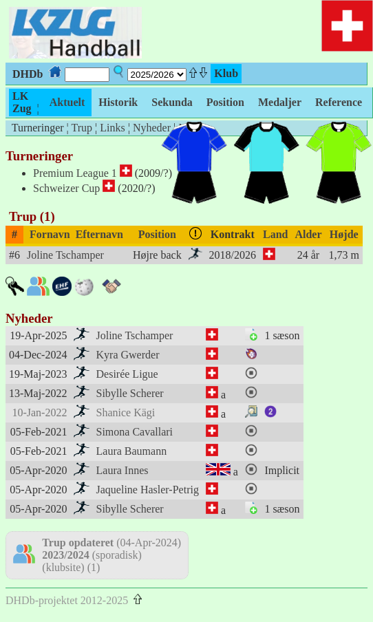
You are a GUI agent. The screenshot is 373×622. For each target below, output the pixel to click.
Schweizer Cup (66, 188)
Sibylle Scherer (130, 393)
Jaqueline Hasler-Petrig (147, 489)
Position (157, 234)
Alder (308, 234)
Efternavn (99, 234)
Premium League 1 (75, 173)
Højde (344, 234)
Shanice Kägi (126, 412)
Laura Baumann (131, 451)
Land (275, 234)
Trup (81, 127)
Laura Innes (122, 470)
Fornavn (50, 234)
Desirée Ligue (127, 374)
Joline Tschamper (65, 255)
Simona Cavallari (134, 432)
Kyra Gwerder (128, 355)
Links (112, 127)
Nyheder (152, 127)
